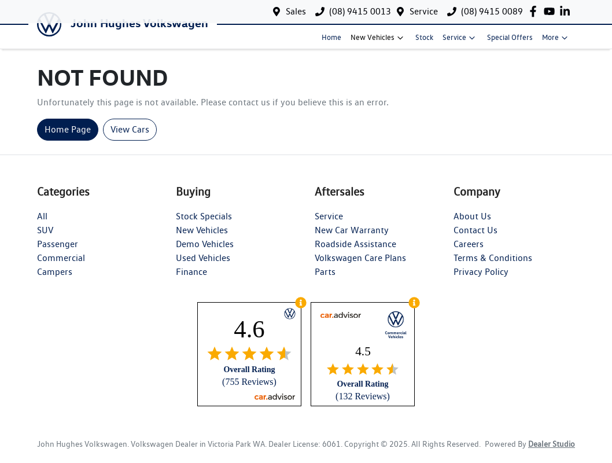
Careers (469, 252)
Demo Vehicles (205, 252)
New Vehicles (378, 41)
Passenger (57, 252)
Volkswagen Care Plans (360, 265)
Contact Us (475, 238)
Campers (54, 279)
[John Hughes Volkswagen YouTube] (551, 11)
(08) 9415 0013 (360, 11)
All (42, 224)
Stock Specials (204, 224)
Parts (325, 279)
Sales (296, 11)
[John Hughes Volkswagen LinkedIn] (567, 11)
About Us (472, 224)
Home (331, 41)
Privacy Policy (481, 279)
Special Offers (510, 41)
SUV (45, 238)
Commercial (61, 265)
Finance (191, 279)
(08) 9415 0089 (492, 11)
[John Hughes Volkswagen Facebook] (535, 11)
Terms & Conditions (493, 265)
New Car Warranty (352, 238)
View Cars (129, 137)
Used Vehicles (203, 265)
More (556, 41)
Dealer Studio (551, 452)
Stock (424, 41)
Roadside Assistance (355, 252)
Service (424, 11)
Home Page (68, 137)
